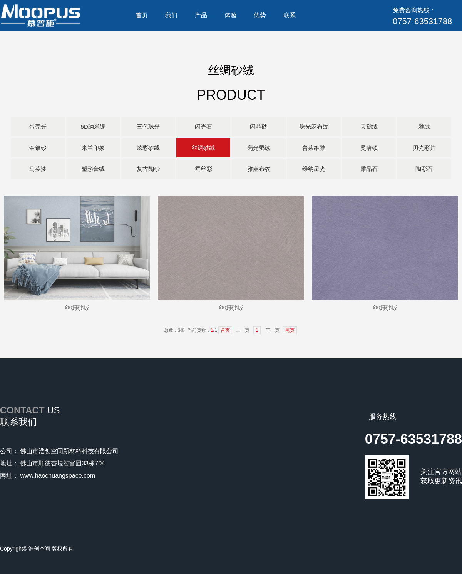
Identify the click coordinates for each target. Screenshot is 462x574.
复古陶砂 (148, 169)
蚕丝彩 (203, 169)
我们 (171, 15)
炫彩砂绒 (148, 147)
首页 (142, 15)
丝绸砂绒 (203, 147)
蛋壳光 (38, 126)
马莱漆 (38, 169)
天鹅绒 (369, 126)
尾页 (290, 330)
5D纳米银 (93, 126)
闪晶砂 (258, 126)
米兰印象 (93, 147)
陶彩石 (424, 169)
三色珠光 (148, 126)
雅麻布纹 (258, 169)
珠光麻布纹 (314, 126)
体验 (230, 15)
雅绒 (424, 126)
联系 (289, 15)
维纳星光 (313, 169)
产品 (201, 15)
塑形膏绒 (93, 169)
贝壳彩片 (424, 147)
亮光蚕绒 (258, 147)
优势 (260, 15)
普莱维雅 (313, 147)
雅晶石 (369, 169)
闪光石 (203, 126)
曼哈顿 (369, 147)
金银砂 (38, 147)
